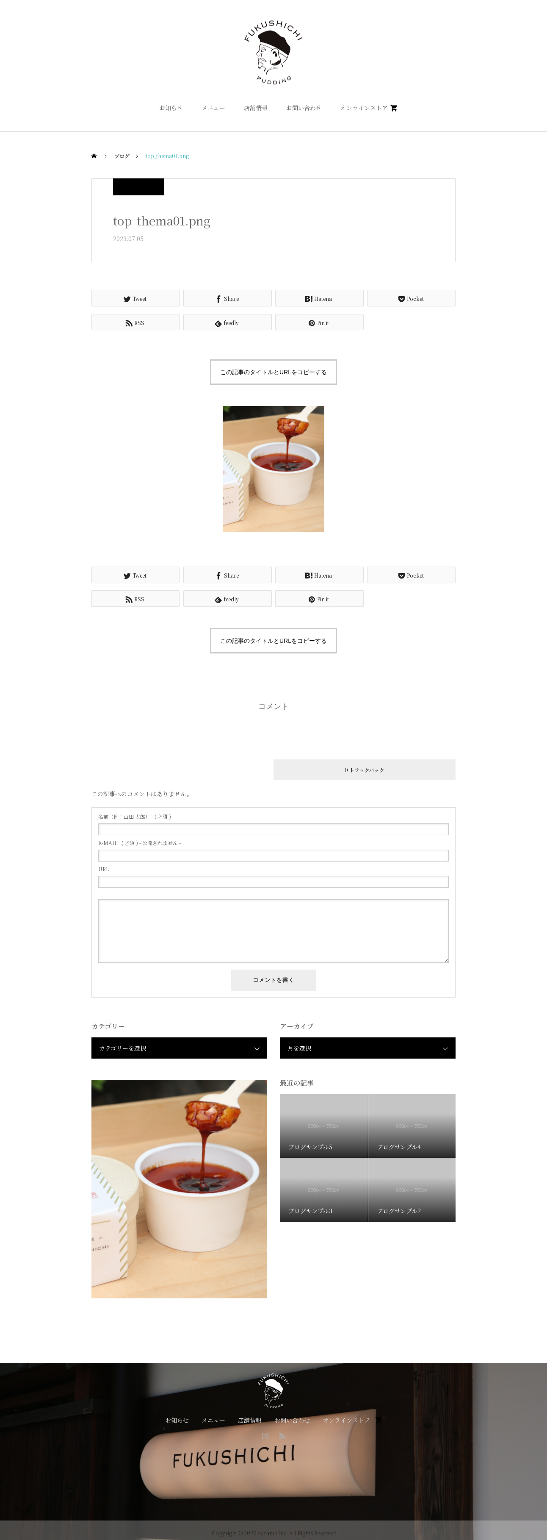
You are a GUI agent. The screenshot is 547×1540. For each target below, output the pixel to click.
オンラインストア (364, 107)
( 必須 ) (134, 816)
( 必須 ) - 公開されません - (139, 842)
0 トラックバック (364, 769)
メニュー (213, 107)
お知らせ (171, 107)
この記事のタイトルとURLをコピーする (273, 372)
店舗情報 (256, 107)
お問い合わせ (304, 107)
